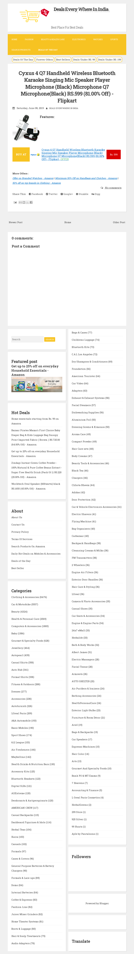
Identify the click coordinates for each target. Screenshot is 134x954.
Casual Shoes (80, 608)
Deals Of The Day (23, 59)
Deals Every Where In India (81, 9)
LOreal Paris (19, 712)
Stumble (82, 193)
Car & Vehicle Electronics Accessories (94, 506)
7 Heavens (78, 782)
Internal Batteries (22, 891)
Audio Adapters (20, 942)
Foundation (79, 368)
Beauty (15, 610)
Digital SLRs (19, 785)
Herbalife (77, 637)
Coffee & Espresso (22, 898)
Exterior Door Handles (85, 579)
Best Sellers (63, 59)
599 (114, 154)
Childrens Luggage (83, 339)
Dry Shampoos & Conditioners (90, 361)
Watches (98, 39)
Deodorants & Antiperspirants (29, 799)
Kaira (15, 836)
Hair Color (78, 753)
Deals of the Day (20, 560)
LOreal (76, 593)
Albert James (80, 651)
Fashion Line (19, 906)
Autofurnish (19, 705)
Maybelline (18, 756)
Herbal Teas (18, 828)
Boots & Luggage (21, 928)
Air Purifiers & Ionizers (86, 688)
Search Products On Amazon (28, 545)
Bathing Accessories (84, 695)
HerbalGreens (80, 804)
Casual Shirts (19, 661)
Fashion (29, 39)
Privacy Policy (20, 530)
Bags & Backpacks (83, 731)
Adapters (77, 390)
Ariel (75, 724)
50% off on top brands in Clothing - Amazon (36, 182)
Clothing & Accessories (25, 596)
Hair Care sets (80, 448)
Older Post (119, 221)
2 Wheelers (78, 564)
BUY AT (21, 154)
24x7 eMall (79, 629)
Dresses (16, 690)
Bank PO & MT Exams (85, 775)
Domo (15, 884)
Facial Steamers (81, 404)
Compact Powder (82, 441)
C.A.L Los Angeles (82, 353)
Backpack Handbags (84, 542)
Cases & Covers (20, 857)
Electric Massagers (83, 659)
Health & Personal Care (25, 618)
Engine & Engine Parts (85, 622)
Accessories (18, 698)
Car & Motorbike (21, 603)
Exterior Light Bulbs (84, 709)
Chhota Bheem (81, 484)
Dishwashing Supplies (86, 412)
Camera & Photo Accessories (89, 600)
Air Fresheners (20, 748)
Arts (74, 760)
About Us (16, 516)
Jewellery (17, 647)
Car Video (78, 382)
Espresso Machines (84, 746)
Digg (95, 193)
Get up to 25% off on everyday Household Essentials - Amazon (35, 370)
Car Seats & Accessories (86, 615)
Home (14, 39)
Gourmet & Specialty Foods (27, 639)
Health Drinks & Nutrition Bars (30, 763)
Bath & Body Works (83, 644)
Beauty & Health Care (53, 39)
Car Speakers (80, 738)
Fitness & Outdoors (23, 683)
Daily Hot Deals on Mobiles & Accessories (36, 552)
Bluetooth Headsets (23, 777)
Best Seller (17, 567)
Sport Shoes (18, 734)
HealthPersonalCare (84, 702)
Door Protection (81, 499)
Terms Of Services (21, 538)
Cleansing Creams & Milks (88, 550)
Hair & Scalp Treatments (26, 935)
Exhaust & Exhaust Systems (88, 397)
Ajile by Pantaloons (84, 833)
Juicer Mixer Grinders (24, 913)
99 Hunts (77, 826)
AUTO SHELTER (81, 680)
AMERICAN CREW (22, 807)
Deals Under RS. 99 (84, 59)
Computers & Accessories (26, 625)
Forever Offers (44, 59)
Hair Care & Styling (83, 586)
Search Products (21, 49)
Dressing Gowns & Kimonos (88, 426)
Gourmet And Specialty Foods (89, 768)
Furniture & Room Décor (86, 717)
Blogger (104, 902)
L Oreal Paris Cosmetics (86, 797)
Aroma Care (79, 433)
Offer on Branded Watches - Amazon (32, 177)
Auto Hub (17, 668)
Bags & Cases (80, 332)
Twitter (52, 193)
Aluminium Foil (82, 419)
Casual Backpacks (22, 814)
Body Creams (80, 455)
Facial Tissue (80, 666)
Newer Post (15, 221)
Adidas (76, 491)
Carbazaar (78, 535)
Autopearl (17, 654)
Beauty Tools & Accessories (88, 462)
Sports (114, 39)
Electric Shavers (82, 513)
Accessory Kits (20, 770)
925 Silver (78, 818)
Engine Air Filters (83, 571)
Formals (16, 850)
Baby (14, 632)
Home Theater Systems (25, 920)
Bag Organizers (81, 528)
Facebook (36, 193)
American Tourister (84, 375)
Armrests (77, 673)
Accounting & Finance (85, 789)
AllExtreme (18, 792)
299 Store (77, 811)
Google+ (67, 193)
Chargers (77, 477)
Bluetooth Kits (81, 346)
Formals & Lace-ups (23, 877)
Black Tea (78, 470)
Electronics (79, 39)
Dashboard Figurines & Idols (28, 821)
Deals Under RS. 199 (109, 59)
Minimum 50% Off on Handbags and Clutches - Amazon (86, 177)
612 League (18, 741)
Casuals (16, 843)
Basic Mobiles (20, 727)
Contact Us (17, 523)
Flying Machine (82, 520)
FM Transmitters (82, 557)
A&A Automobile (21, 719)
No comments (113, 187)
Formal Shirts (20, 676)
